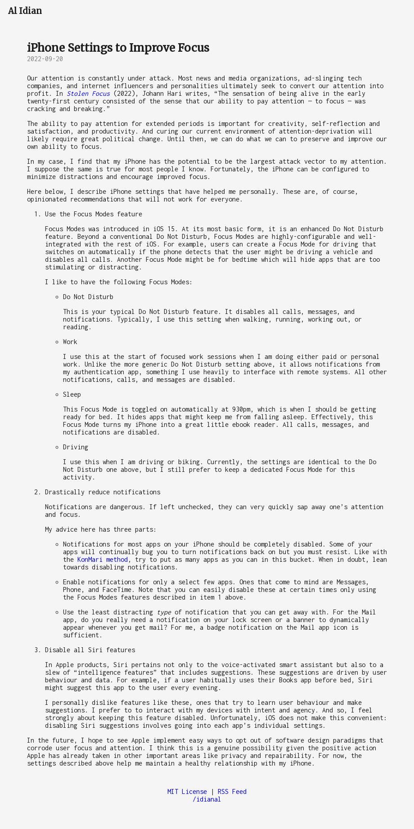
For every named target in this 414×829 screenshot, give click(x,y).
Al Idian (25, 11)
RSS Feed (232, 791)
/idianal (207, 799)
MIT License (187, 791)
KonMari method (102, 559)
